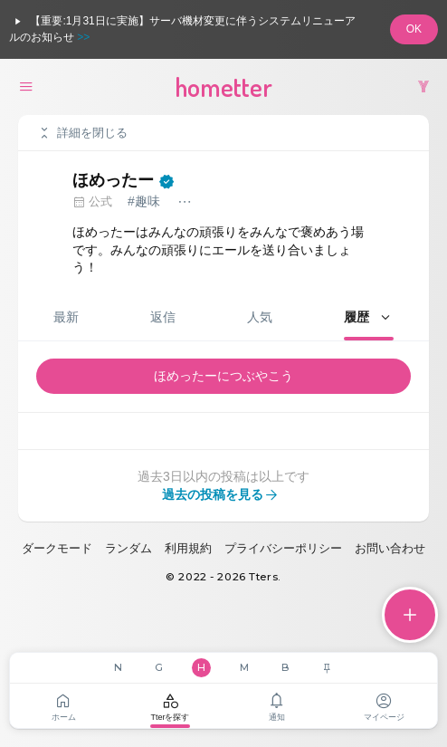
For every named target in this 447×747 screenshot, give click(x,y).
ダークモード (57, 548)
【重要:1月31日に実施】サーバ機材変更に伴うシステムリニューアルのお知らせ (182, 28)
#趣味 (144, 201)
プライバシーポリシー (283, 548)
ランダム (128, 548)
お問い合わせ (390, 548)
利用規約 (188, 548)
